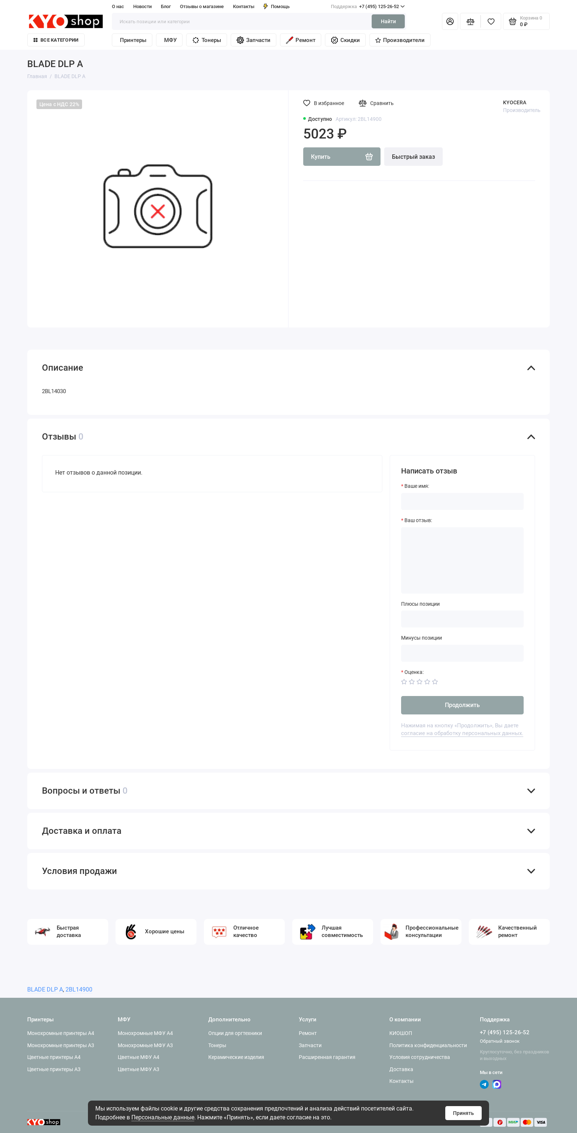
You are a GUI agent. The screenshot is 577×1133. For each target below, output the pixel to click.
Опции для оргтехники (235, 1033)
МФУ (170, 40)
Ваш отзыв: (418, 520)
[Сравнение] (470, 21)
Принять (463, 1113)
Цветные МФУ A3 (138, 1069)
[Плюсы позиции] (462, 619)
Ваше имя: (416, 486)
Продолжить (462, 705)
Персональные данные (162, 1117)
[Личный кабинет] (450, 21)
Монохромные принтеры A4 (60, 1033)
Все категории (55, 40)
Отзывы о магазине (202, 6)
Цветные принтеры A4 (54, 1057)
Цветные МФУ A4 (138, 1057)
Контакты (243, 6)
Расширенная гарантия (327, 1057)
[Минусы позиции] (462, 653)
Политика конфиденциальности (428, 1045)
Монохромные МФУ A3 (145, 1045)
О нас (118, 6)
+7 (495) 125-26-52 (368, 7)
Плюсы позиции (420, 604)
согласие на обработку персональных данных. (462, 733)
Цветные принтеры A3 (54, 1069)
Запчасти (253, 40)
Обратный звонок (500, 1041)
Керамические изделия (236, 1057)
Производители (400, 40)
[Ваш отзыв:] (462, 560)
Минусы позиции (421, 638)
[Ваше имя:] (462, 501)
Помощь (276, 6)
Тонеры (206, 40)
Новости (142, 6)
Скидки (345, 40)
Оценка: (414, 672)
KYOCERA (514, 102)
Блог (166, 6)
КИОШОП (400, 1033)
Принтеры (133, 40)
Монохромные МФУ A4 (145, 1033)
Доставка (401, 1069)
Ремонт (300, 40)
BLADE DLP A (45, 989)
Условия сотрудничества (419, 1057)
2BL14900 (79, 989)
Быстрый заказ (413, 156)
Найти (388, 21)
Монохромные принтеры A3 (60, 1045)
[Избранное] (491, 21)
